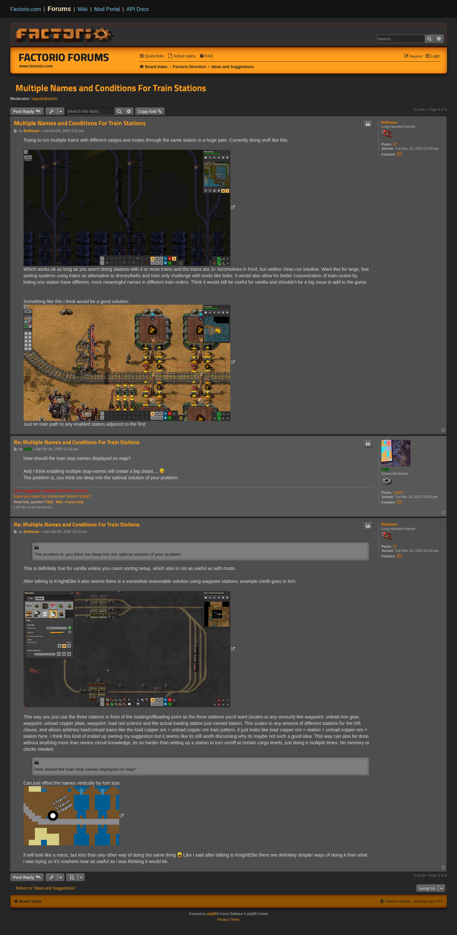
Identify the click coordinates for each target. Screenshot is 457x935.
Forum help (75, 502)
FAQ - (50, 502)
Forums (59, 8)
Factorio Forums (64, 57)
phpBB (212, 914)
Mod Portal (107, 9)
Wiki (83, 9)
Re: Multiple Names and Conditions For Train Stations (77, 442)
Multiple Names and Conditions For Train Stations (111, 88)
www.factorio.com (36, 66)
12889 (398, 492)
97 (395, 144)
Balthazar (389, 122)
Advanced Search (62, 496)
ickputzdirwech (44, 99)
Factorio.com (25, 9)
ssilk (385, 469)
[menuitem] (181, 56)
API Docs (138, 9)
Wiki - (60, 502)
